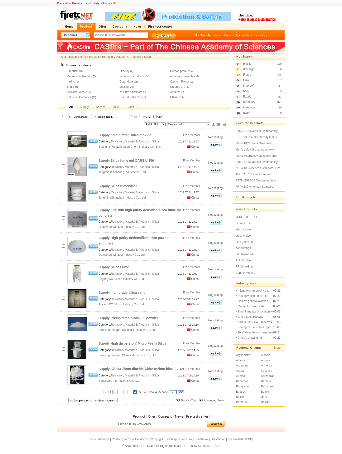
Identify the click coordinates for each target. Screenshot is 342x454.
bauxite (124, 86)
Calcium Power (179, 81)
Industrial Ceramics (79, 97)
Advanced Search (215, 400)
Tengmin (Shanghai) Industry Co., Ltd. (123, 172)
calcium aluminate (130, 92)
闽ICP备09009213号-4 (205, 446)
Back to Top (188, 400)
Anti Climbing (244, 260)
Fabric (249, 35)
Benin (264, 397)
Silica (147, 57)
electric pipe (243, 235)
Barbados (267, 386)
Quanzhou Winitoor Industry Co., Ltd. (122, 227)
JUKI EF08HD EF (247, 217)
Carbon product (180, 71)
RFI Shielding (244, 266)
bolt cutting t (243, 248)
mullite (71, 81)
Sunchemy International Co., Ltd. (120, 380)
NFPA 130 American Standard (254, 186)
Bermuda (242, 402)
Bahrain (266, 381)
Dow (246, 80)
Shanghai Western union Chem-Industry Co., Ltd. (130, 146)
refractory (261, 35)
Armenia (266, 365)
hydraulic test (244, 223)
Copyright (157, 439)
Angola (265, 360)
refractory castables (182, 76)
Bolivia (265, 402)
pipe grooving (244, 242)
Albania (266, 355)
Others (174, 97)
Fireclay (124, 71)
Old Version (218, 439)
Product (94, 57)
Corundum (126, 81)
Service (100, 107)
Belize (240, 397)
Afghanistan (243, 355)
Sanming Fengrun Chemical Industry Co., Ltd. (128, 330)
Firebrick (72, 71)
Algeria (240, 360)
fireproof (229, 35)
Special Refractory (131, 97)
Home (82, 57)
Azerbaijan (268, 376)
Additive (175, 92)
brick (246, 91)
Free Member (191, 135)
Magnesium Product (79, 76)
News (179, 416)
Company (165, 416)
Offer (151, 416)
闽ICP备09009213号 (240, 439)
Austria (240, 376)
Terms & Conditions (136, 439)
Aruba (240, 370)
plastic (218, 35)
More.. (278, 347)
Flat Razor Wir (245, 254)
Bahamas (242, 381)
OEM (116, 107)
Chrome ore (177, 86)
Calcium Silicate (77, 92)
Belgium (266, 391)
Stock (130, 107)
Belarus (241, 391)
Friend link (185, 439)
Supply (84, 107)
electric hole (243, 229)
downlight (249, 69)
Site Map (170, 439)
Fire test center (197, 416)
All (71, 107)
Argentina (242, 365)
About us (103, 439)
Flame (240, 35)
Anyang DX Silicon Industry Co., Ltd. (122, 279)
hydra (246, 113)
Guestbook (201, 439)
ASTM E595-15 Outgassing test (256, 180)
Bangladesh (243, 386)
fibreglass (249, 107)
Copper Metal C (246, 272)
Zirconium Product (130, 76)
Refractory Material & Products (121, 57)
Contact (116, 439)
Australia (266, 370)
